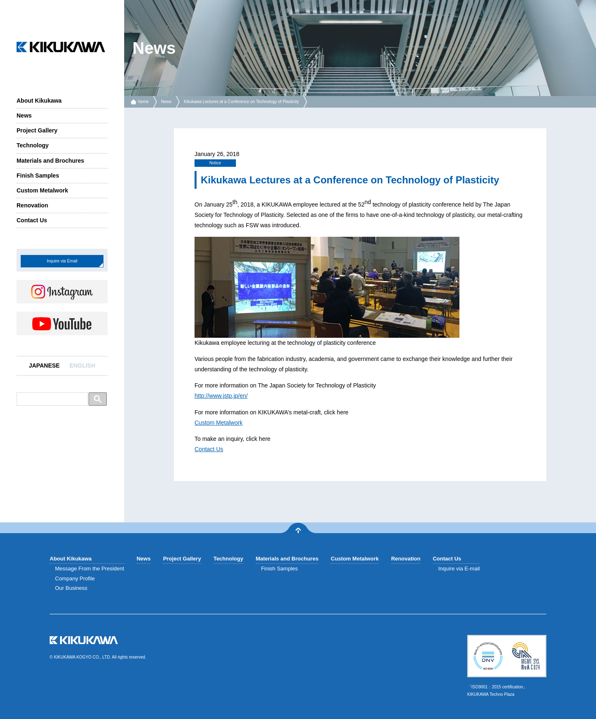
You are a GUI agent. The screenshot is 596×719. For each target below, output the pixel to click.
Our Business (71, 588)
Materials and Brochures (50, 160)
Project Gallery (37, 130)
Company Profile (75, 578)
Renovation (32, 205)
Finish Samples (38, 175)
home (143, 101)
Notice (215, 163)
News (24, 115)
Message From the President (89, 568)
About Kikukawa (39, 100)
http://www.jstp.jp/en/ (221, 395)
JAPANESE (44, 365)
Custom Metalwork (42, 190)
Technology (33, 145)
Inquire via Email (62, 261)
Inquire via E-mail (459, 568)
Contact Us (32, 220)
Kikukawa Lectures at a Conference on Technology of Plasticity (241, 101)
